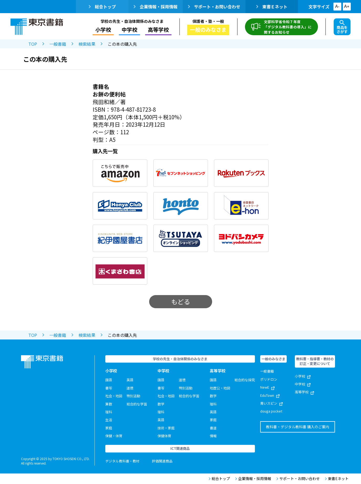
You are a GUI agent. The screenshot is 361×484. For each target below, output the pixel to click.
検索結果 (87, 44)
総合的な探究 (244, 379)
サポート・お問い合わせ (214, 6)
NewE (267, 387)
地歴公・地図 (220, 387)
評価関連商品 (162, 461)
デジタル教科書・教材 (122, 461)
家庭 (108, 427)
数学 (161, 403)
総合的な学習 (137, 403)
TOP (32, 44)
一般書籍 (57, 44)
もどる (180, 301)
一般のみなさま (208, 29)
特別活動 (133, 395)
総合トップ (102, 6)
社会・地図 (113, 395)
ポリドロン (268, 379)
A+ (346, 6)
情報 (213, 435)
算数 (108, 403)
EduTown (270, 395)
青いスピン (271, 403)
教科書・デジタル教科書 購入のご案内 (297, 426)
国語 (108, 379)
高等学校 (158, 29)
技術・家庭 (166, 427)
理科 (108, 411)
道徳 (130, 387)
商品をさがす (342, 27)
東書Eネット (337, 478)
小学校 (103, 29)
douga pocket (271, 411)
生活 (108, 419)
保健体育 (164, 435)
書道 (213, 427)
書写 (108, 387)
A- (337, 6)
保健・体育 (113, 435)
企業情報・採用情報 (155, 6)
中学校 (129, 29)
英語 (130, 379)
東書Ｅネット (271, 6)
